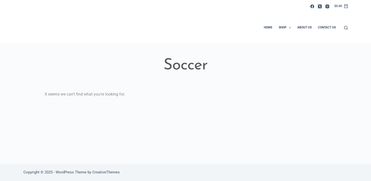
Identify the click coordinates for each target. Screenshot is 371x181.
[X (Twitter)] (320, 6)
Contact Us (327, 27)
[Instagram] (327, 6)
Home (268, 27)
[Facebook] (312, 6)
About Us (304, 27)
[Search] (346, 28)
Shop (286, 28)
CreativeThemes (106, 172)
